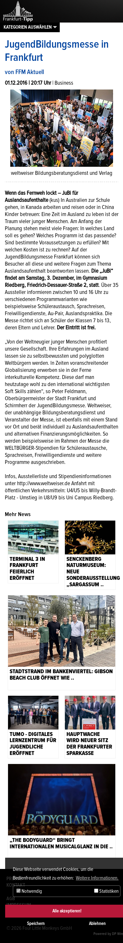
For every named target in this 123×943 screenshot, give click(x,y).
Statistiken (106, 891)
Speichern (36, 923)
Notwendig (29, 891)
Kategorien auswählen (28, 27)
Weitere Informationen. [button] (97, 878)
